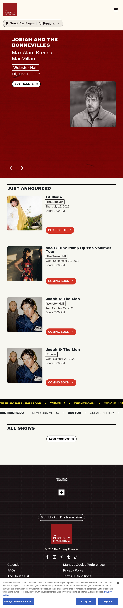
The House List (18, 576)
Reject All (108, 601)
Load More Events (61, 438)
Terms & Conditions (77, 576)
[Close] (117, 582)
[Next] (21, 168)
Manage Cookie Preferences (84, 564)
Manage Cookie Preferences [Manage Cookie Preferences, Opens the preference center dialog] (18, 601)
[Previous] (10, 168)
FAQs (11, 570)
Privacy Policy (73, 570)
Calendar (14, 564)
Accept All (86, 601)
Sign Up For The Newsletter (61, 517)
